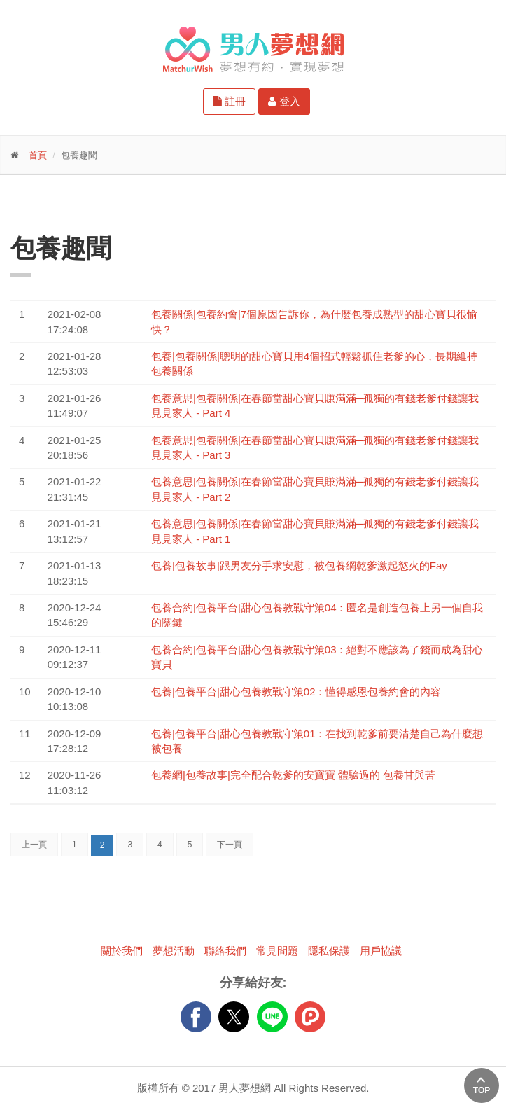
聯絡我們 (225, 951)
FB (196, 1016)
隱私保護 (329, 951)
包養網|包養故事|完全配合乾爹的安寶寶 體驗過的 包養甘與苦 (293, 775)
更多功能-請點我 (77, 199)
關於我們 (122, 951)
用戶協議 (381, 951)
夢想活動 (174, 951)
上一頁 (34, 844)
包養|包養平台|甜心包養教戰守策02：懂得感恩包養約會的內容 (296, 692)
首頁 (38, 155)
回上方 (481, 1085)
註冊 (229, 101)
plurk (310, 1016)
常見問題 (277, 951)
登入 (284, 101)
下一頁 (229, 844)
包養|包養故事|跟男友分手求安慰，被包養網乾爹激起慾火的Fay (299, 565)
